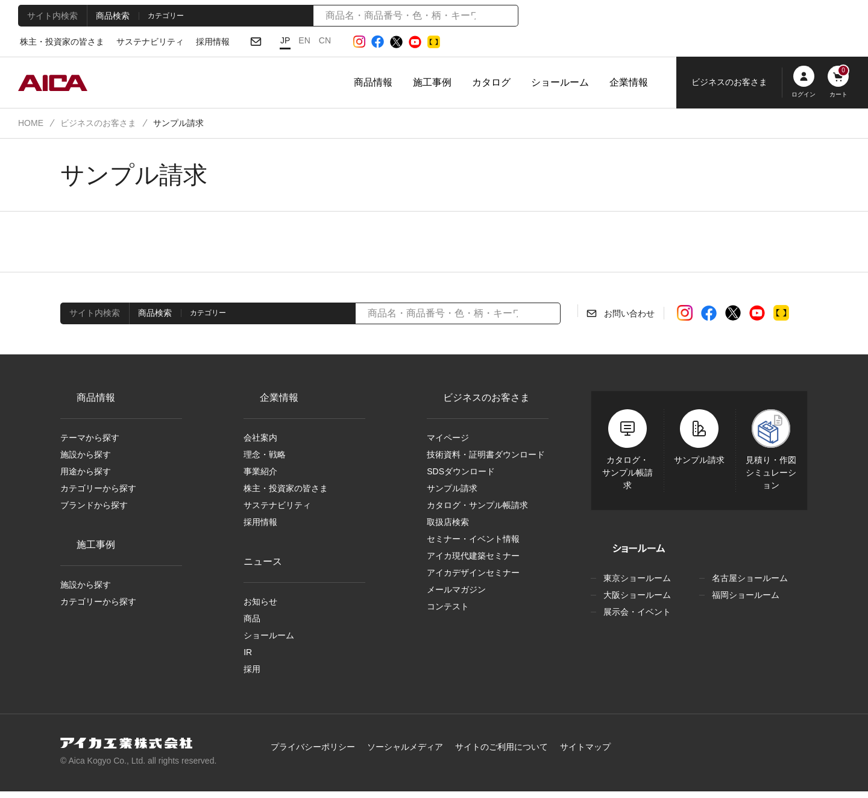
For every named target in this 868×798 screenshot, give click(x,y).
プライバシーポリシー (317, 753)
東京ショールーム (634, 579)
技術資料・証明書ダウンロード (481, 456)
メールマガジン (454, 595)
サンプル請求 (450, 491)
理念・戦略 (262, 456)
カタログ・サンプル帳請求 (472, 508)
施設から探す (84, 456)
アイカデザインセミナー (469, 578)
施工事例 (432, 82)
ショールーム (560, 82)
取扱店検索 (448, 526)
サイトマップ (566, 753)
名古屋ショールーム (747, 579)
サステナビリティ (139, 42)
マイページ (447, 438)
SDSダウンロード (458, 473)
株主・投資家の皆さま (59, 42)
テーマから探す (88, 438)
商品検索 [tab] (109, 15)
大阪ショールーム (634, 595)
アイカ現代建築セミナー (470, 561)
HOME (30, 123)
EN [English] (290, 40)
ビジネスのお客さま (94, 123)
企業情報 (628, 82)
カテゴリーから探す (95, 491)
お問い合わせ (628, 314)
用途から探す (84, 473)
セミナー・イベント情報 (468, 543)
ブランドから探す (90, 508)
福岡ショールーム (743, 595)
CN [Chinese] (309, 40)
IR (248, 658)
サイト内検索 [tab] (50, 15)
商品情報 (373, 82)
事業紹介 (260, 473)
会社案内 (260, 438)
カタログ (491, 82)
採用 (252, 676)
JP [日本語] (271, 40)
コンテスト (445, 613)
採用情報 (198, 42)
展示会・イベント (632, 612)
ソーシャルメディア (401, 753)
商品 (252, 623)
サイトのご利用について (489, 753)
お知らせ (259, 606)
